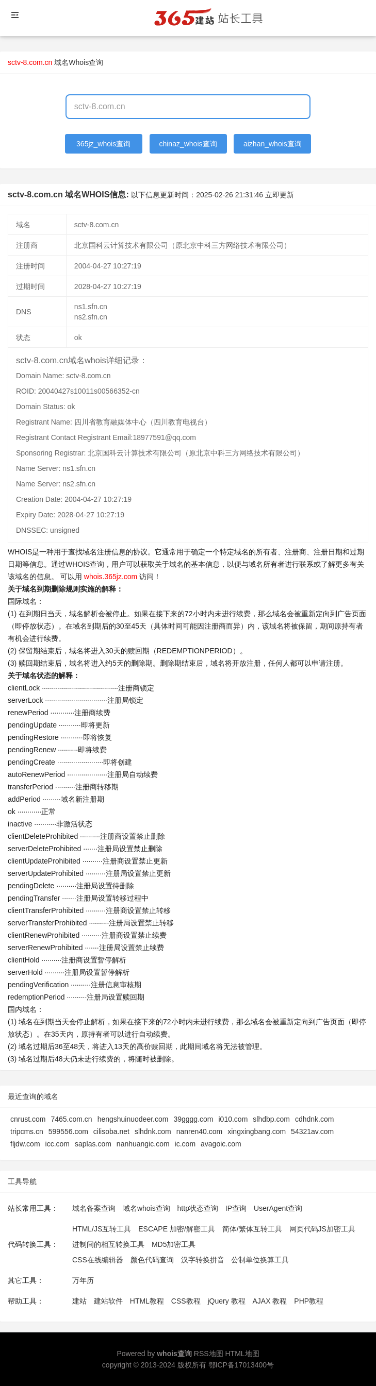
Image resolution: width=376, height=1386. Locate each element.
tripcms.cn (26, 1131)
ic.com (185, 1144)
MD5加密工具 (174, 1244)
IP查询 (236, 1208)
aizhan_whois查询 (272, 144)
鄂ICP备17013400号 (241, 1365)
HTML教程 (147, 1301)
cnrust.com (27, 1119)
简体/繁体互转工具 (252, 1229)
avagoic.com (221, 1144)
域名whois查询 (146, 1208)
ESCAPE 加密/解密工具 (176, 1229)
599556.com (68, 1131)
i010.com (233, 1119)
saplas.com (93, 1144)
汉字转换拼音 (202, 1260)
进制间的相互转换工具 (108, 1244)
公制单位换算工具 (260, 1260)
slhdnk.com (153, 1131)
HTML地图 (242, 1353)
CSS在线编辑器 (97, 1260)
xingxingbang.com (256, 1131)
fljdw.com (25, 1144)
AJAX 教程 (270, 1301)
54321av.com (312, 1131)
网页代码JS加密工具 (322, 1229)
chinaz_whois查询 (188, 144)
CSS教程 (186, 1301)
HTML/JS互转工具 (101, 1229)
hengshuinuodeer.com (133, 1119)
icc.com (57, 1144)
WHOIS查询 (85, 564)
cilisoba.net (111, 1131)
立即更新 (279, 195)
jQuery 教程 (226, 1301)
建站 (79, 1301)
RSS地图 (208, 1353)
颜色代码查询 (152, 1260)
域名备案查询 (94, 1208)
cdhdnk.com (314, 1119)
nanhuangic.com (143, 1144)
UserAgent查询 (278, 1208)
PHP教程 (308, 1301)
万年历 (83, 1280)
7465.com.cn (71, 1119)
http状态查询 (197, 1208)
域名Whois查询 (78, 62)
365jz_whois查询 (103, 144)
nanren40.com (199, 1131)
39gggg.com (193, 1119)
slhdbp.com (271, 1119)
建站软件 (108, 1301)
